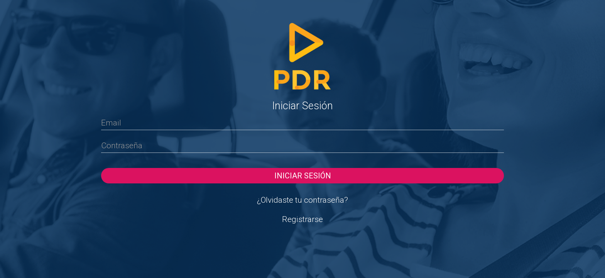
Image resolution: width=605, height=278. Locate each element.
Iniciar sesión (302, 175)
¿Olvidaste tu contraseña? (302, 200)
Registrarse (302, 219)
